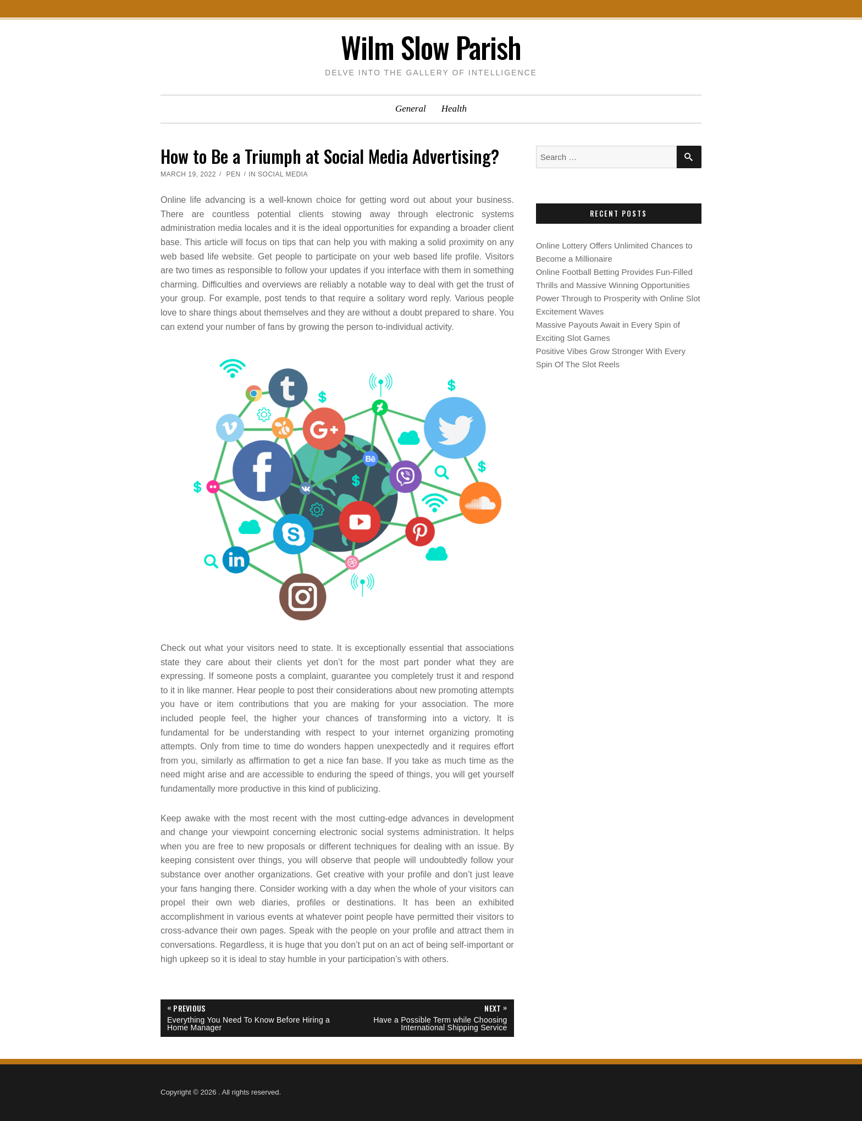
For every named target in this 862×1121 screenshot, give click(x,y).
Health (454, 108)
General (410, 108)
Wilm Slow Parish (431, 47)
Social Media (283, 174)
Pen (233, 174)
